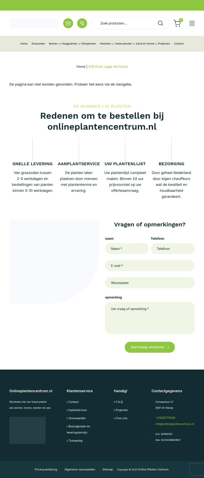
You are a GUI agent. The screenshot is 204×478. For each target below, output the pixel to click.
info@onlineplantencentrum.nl (172, 423)
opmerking (113, 297)
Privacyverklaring (49, 469)
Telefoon (157, 238)
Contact (73, 401)
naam (109, 238)
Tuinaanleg (75, 439)
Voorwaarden (76, 417)
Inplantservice (76, 409)
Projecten (121, 409)
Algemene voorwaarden (79, 469)
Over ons (121, 417)
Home (80, 67)
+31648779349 (164, 417)
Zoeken (160, 23)
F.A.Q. (119, 401)
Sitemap (105, 469)
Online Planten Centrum (151, 469)
